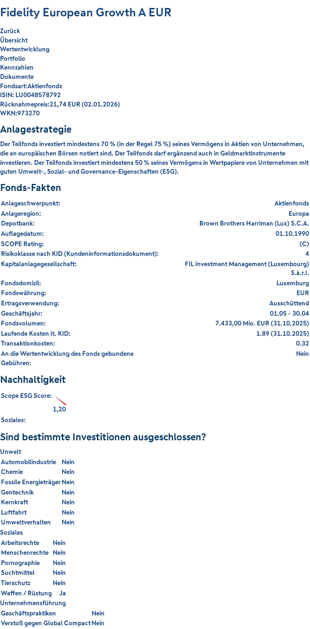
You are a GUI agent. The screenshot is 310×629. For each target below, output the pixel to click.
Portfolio (12, 58)
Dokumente (17, 76)
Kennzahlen (17, 67)
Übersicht (14, 40)
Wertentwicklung (24, 49)
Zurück (10, 31)
